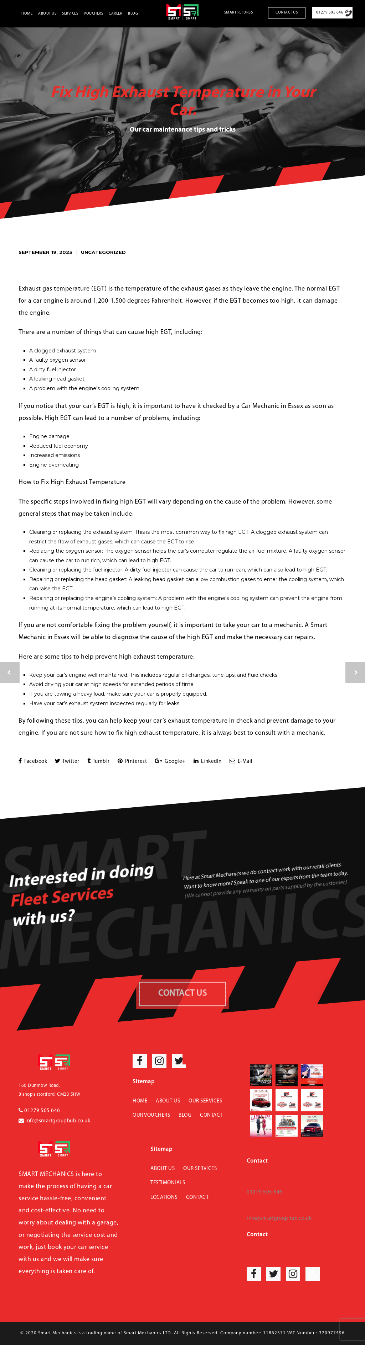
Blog (133, 14)
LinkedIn (208, 761)
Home (26, 14)
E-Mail (241, 761)
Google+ (170, 761)
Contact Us (287, 13)
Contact (211, 1115)
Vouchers (93, 14)
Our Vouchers (151, 1115)
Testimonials (167, 1183)
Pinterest (132, 761)
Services (70, 14)
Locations (164, 1197)
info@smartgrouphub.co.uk (54, 1121)
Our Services (205, 1101)
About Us (47, 14)
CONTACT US (182, 993)
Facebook (33, 761)
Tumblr (98, 761)
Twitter (67, 761)
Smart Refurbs (238, 13)
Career (115, 14)
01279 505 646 (330, 13)
